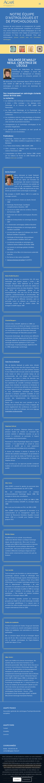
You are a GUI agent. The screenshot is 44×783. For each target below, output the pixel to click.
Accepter (17, 779)
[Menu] (39, 4)
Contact (5, 728)
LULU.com (14, 158)
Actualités (6, 731)
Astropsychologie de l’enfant (16, 260)
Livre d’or (6, 734)
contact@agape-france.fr (11, 751)
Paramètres (26, 779)
